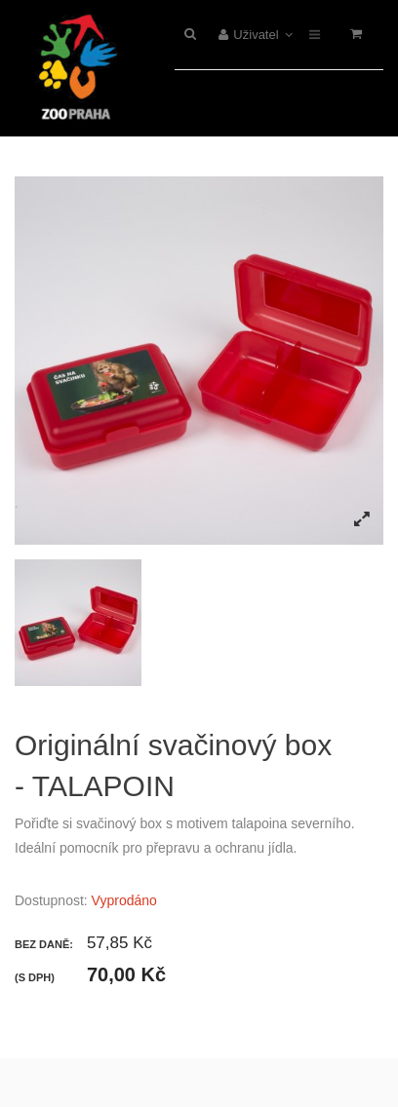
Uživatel (256, 34)
